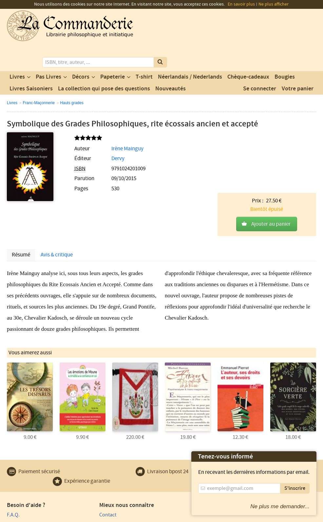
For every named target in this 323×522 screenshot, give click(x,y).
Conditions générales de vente (127, 516)
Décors (80, 50)
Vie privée (16, 516)
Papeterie (112, 50)
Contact (94, 452)
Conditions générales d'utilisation (61, 516)
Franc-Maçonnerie (38, 76)
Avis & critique (57, 192)
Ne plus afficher (273, 4)
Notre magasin (102, 461)
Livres (17, 50)
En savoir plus (241, 4)
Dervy (103, 132)
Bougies (285, 50)
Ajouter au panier (271, 136)
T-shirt (144, 50)
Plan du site (19, 471)
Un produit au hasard (109, 471)
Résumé (21, 192)
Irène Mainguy (113, 121)
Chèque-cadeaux (248, 50)
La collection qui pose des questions (104, 62)
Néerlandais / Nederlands (190, 50)
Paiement (17, 461)
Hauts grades (71, 76)
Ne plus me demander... (280, 506)
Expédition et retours (30, 480)
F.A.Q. (13, 452)
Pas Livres (48, 50)
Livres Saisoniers (31, 62)
